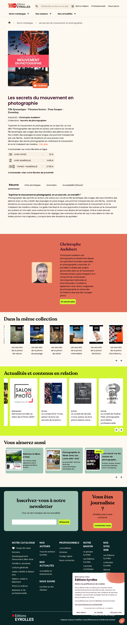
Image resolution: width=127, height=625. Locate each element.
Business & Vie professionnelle (19, 592)
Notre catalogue (17, 13)
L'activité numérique (88, 568)
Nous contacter (67, 560)
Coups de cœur (21, 548)
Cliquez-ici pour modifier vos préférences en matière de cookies (88, 620)
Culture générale (20, 567)
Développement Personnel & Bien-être (23, 558)
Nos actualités (65, 13)
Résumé (14, 185)
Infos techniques (33, 185)
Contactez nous (102, 525)
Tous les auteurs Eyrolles (47, 553)
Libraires (63, 552)
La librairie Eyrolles (108, 564)
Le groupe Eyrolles (88, 553)
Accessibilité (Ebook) (73, 185)
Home (9, 23)
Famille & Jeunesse (21, 563)
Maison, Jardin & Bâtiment (20, 580)
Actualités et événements (46, 573)
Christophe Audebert (29, 117)
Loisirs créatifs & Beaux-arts (23, 573)
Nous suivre (113, 6)
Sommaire (52, 185)
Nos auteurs (42, 13)
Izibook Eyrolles (107, 571)
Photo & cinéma (20, 586)
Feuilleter (40, 85)
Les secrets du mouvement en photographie (60, 23)
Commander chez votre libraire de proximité (30, 172)
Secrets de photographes (33, 120)
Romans (16, 552)
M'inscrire (64, 522)
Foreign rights (66, 556)
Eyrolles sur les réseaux (47, 588)
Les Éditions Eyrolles (88, 560)
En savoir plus (68, 301)
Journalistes (65, 548)
